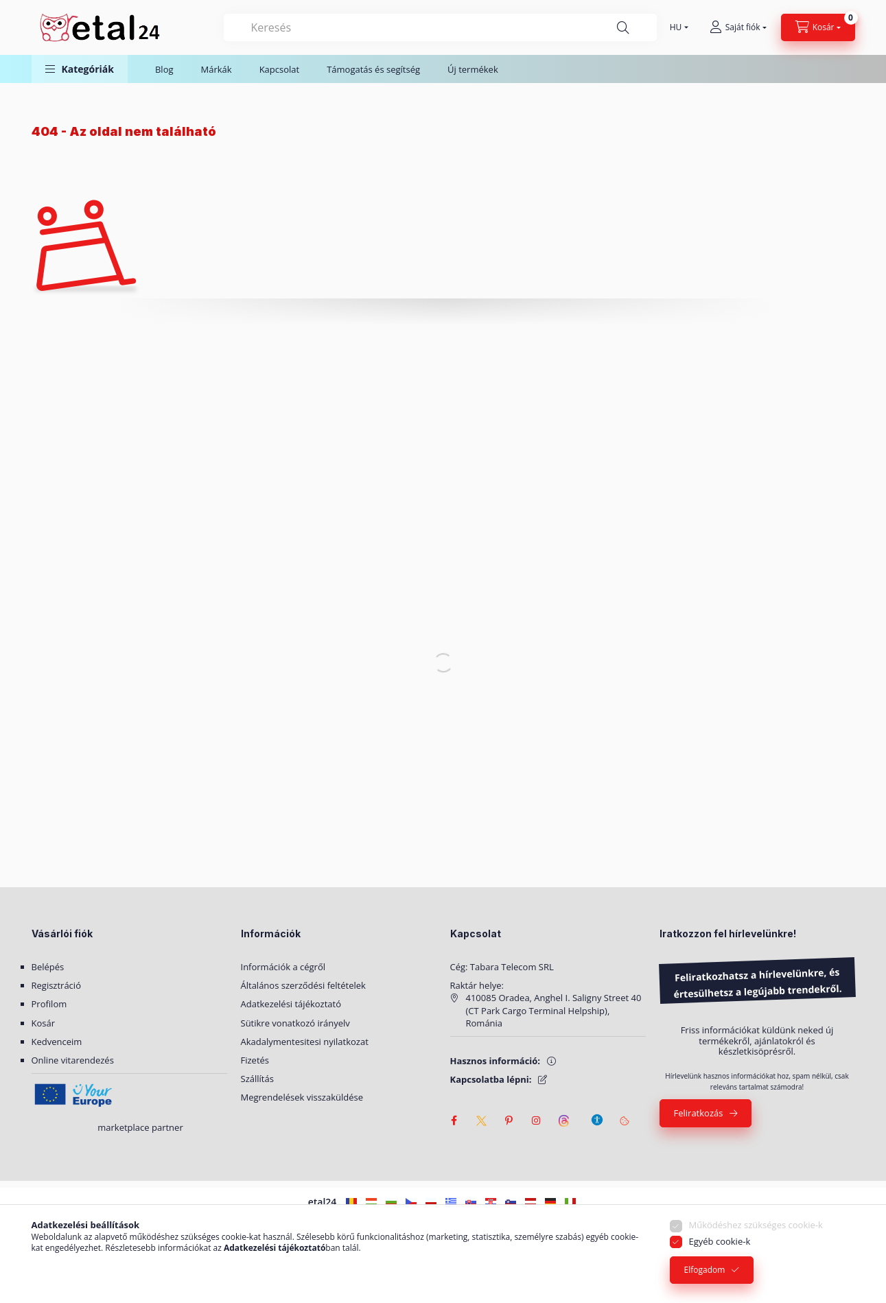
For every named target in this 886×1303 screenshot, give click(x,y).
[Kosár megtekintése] (818, 27)
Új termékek (472, 69)
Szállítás (257, 1078)
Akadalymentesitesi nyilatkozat (305, 1041)
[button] (80, 69)
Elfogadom (704, 1270)
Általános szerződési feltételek (303, 985)
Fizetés (255, 1060)
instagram (536, 1120)
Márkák (216, 69)
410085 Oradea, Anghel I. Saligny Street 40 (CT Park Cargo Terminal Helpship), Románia (554, 1010)
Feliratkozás (698, 1113)
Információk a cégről (283, 967)
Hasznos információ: (495, 1061)
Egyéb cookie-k (720, 1241)
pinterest (509, 1120)
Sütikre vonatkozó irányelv (295, 1023)
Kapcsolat (279, 69)
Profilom (49, 1004)
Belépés (48, 967)
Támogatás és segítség (373, 69)
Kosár (44, 1023)
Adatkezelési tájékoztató (291, 1004)
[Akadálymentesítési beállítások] (597, 1113)
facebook (454, 1120)
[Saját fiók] (738, 27)
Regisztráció (56, 985)
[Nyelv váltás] (676, 27)
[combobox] (440, 27)
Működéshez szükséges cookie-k (756, 1225)
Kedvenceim (57, 1041)
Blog (164, 69)
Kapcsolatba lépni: (491, 1079)
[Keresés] (623, 27)
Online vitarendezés (73, 1060)
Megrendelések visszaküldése (302, 1097)
